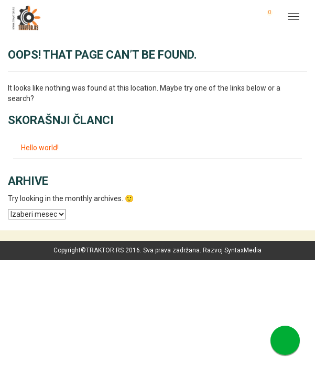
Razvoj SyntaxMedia (232, 250)
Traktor (26, 17)
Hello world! (40, 147)
